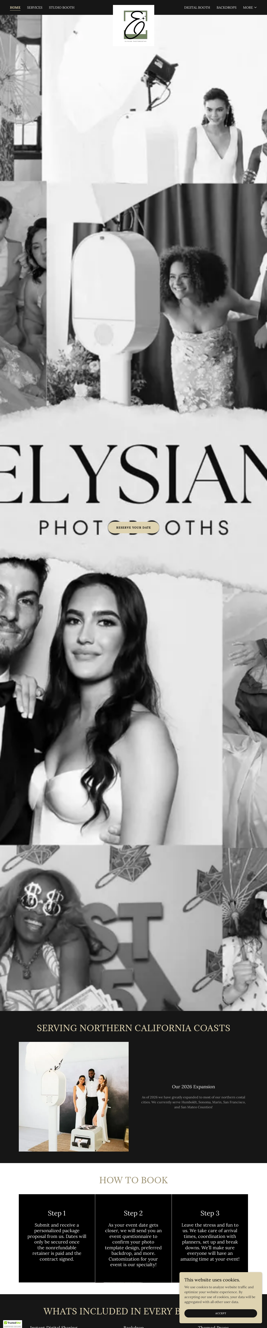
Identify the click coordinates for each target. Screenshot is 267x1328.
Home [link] (15, 7)
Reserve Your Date (133, 527)
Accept (220, 1313)
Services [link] (34, 7)
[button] (250, 7)
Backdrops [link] (226, 7)
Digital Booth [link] (197, 7)
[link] (133, 6)
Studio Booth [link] (61, 7)
